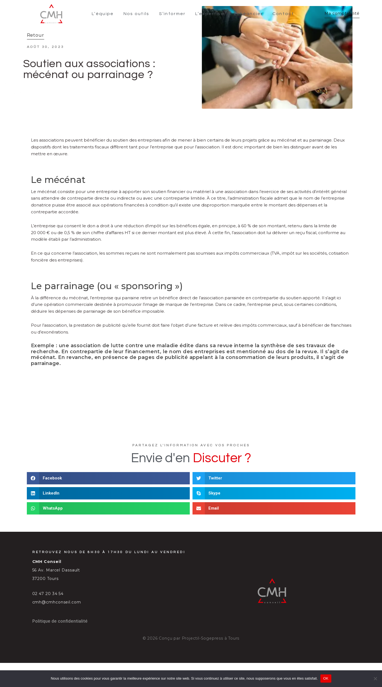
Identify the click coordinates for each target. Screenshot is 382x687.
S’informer (172, 13)
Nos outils (137, 13)
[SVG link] (50, 13)
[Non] (375, 678)
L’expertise (210, 13)
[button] (108, 477)
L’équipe (103, 13)
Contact (283, 13)
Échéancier (248, 13)
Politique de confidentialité (60, 619)
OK (325, 678)
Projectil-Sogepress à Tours (211, 636)
